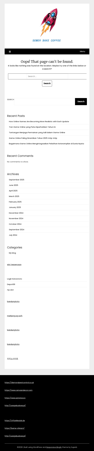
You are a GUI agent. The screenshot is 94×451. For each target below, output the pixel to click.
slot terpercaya (14, 264)
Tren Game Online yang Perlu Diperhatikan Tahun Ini (32, 127)
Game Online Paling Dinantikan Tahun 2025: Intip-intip (33, 138)
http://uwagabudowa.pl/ (15, 405)
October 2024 (15, 224)
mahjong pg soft (14, 315)
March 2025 (14, 196)
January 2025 (15, 207)
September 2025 (16, 179)
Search (10, 99)
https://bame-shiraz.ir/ (14, 428)
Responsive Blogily (54, 447)
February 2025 (15, 201)
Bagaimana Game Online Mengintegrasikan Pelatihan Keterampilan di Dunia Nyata (46, 143)
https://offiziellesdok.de (15, 420)
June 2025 (13, 185)
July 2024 (13, 235)
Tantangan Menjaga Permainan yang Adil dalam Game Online (37, 132)
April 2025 (13, 190)
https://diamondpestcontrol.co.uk (19, 382)
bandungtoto (13, 301)
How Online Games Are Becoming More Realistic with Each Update (39, 121)
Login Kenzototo (14, 279)
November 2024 (16, 218)
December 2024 (16, 213)
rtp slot (10, 290)
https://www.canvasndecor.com (18, 390)
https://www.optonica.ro (15, 398)
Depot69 (11, 284)
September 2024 (16, 229)
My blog (12, 253)
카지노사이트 (12, 358)
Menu (82, 51)
